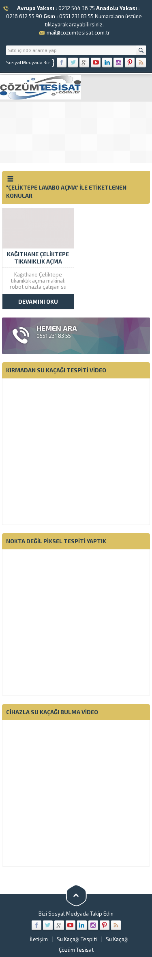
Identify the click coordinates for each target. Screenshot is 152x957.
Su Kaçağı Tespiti (77, 939)
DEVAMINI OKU (38, 301)
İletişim (39, 939)
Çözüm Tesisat (76, 949)
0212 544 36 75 (76, 8)
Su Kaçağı (117, 939)
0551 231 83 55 (76, 16)
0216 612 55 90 (24, 16)
